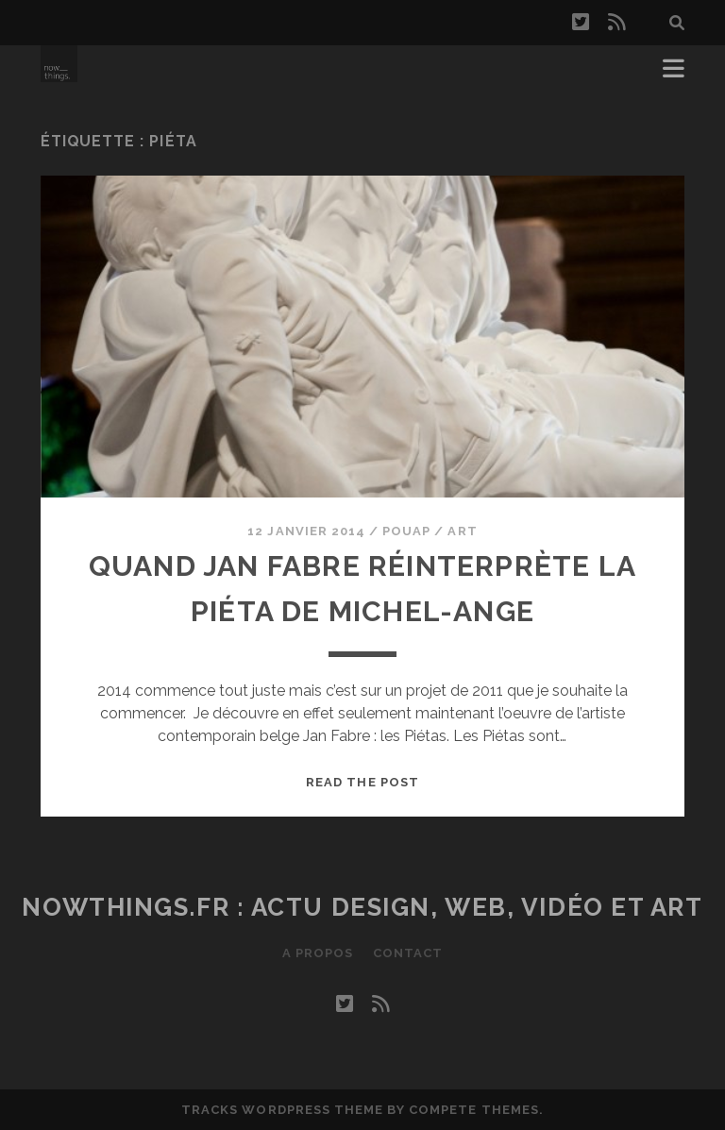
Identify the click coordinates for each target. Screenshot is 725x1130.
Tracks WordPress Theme (282, 1110)
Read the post (362, 782)
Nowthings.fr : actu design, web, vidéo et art (362, 907)
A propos (317, 953)
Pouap (406, 531)
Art (462, 531)
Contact (408, 953)
